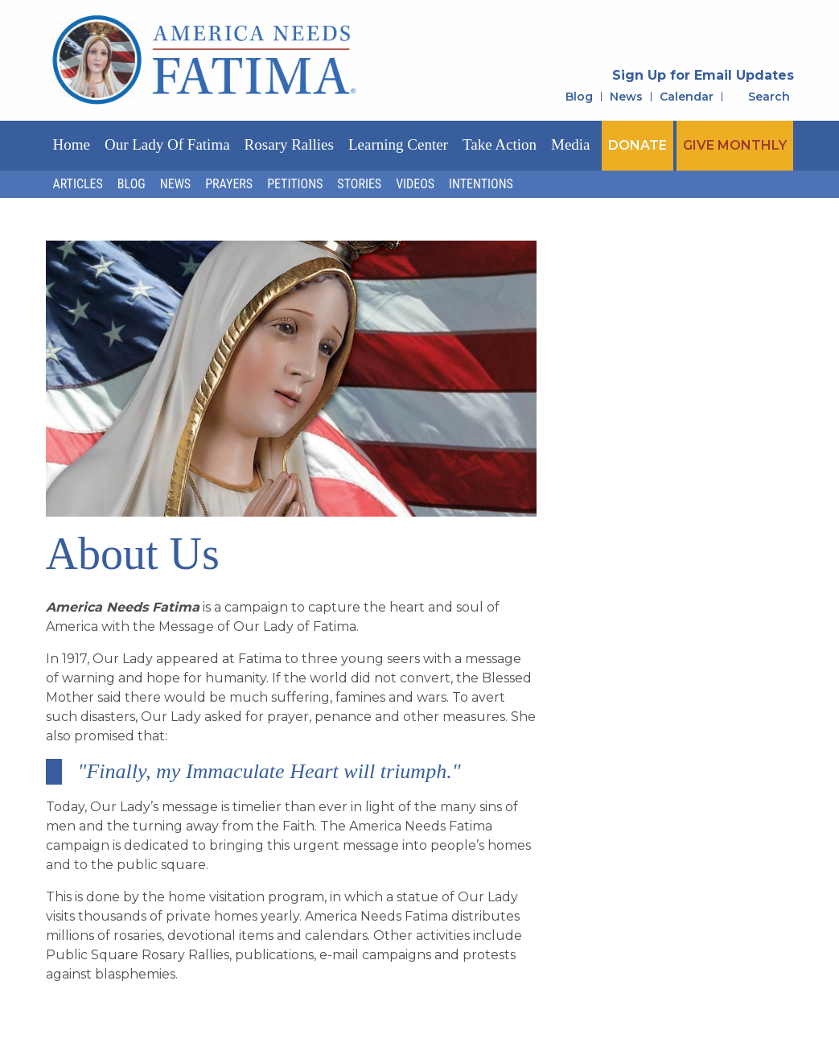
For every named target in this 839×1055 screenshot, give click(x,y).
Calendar (687, 96)
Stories (359, 184)
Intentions (481, 184)
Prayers (229, 184)
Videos (415, 184)
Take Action (500, 144)
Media (570, 144)
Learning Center (398, 144)
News (626, 96)
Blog (579, 96)
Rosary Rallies (289, 144)
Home (71, 144)
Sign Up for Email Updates (703, 75)
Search (769, 96)
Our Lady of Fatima (167, 144)
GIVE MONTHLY (735, 145)
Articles (78, 184)
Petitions (295, 184)
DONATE (637, 145)
